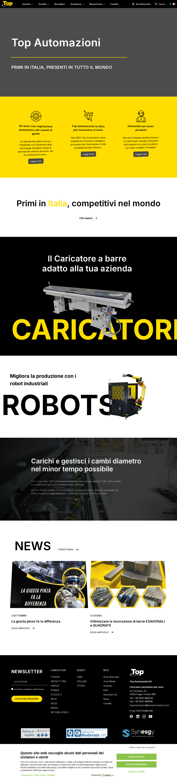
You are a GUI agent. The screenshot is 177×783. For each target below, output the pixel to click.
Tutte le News (81, 547)
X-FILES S (56, 694)
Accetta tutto (137, 757)
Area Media (109, 681)
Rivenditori (59, 4)
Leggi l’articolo (23, 628)
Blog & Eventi (95, 4)
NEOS (54, 703)
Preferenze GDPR (136, 772)
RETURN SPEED (59, 712)
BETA (54, 699)
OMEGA (55, 685)
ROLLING (82, 681)
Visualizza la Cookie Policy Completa (38, 775)
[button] (172, 4)
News (106, 699)
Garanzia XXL (110, 694)
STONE (81, 685)
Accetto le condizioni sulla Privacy (29, 689)
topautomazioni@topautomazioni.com (149, 705)
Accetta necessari (136, 764)
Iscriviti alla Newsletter (27, 698)
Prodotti (42, 4)
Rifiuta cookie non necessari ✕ (142, 747)
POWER (55, 690)
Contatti (114, 4)
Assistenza (76, 4)
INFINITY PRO (58, 681)
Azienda (26, 4)
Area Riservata (111, 677)
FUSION (55, 677)
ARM (79, 677)
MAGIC (54, 707)
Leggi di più (36, 162)
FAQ (105, 690)
